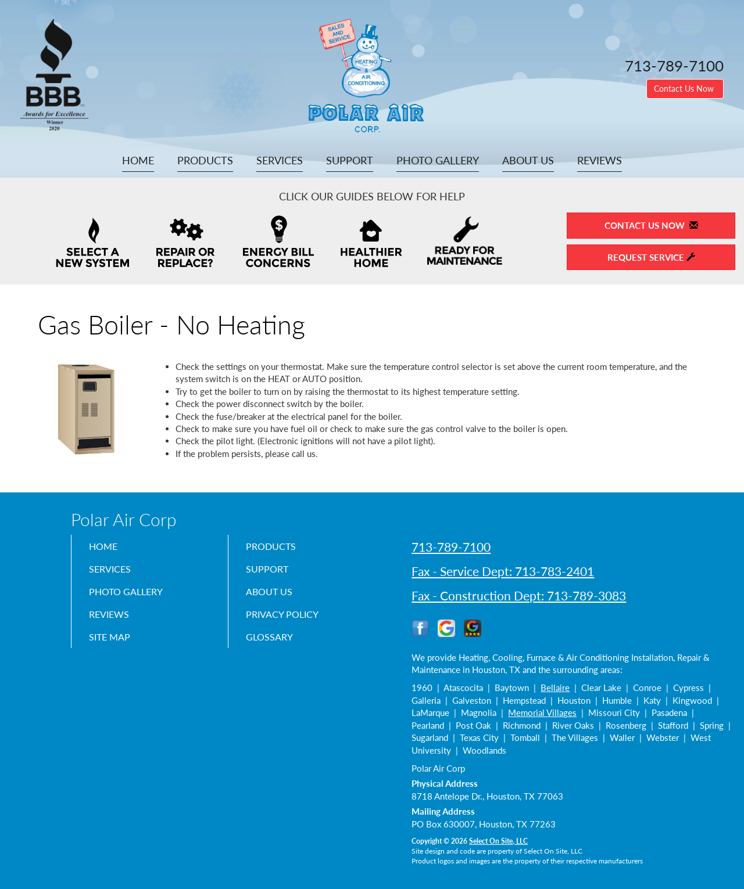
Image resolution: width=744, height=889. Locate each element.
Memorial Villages (542, 712)
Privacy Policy (286, 620)
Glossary (272, 644)
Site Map (112, 644)
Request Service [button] (651, 257)
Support (349, 160)
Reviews (599, 160)
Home (138, 160)
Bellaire (555, 687)
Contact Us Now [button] (685, 88)
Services (279, 160)
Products (205, 160)
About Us (528, 160)
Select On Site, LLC (498, 841)
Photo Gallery (437, 160)
